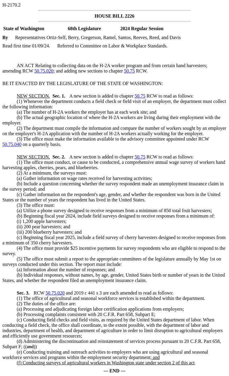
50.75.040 (11, 144)
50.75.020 (43, 70)
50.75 (129, 70)
